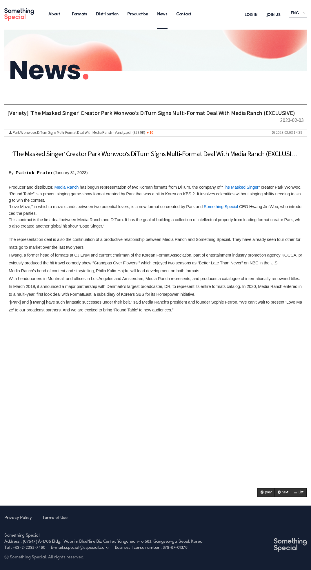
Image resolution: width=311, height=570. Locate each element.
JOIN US (274, 15)
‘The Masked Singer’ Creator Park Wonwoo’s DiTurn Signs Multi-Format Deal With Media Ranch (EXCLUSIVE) (156, 154)
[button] (266, 492)
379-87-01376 (175, 548)
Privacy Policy (18, 518)
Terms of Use (54, 518)
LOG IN (251, 15)
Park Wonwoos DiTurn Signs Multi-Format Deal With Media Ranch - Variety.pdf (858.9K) (155, 133)
